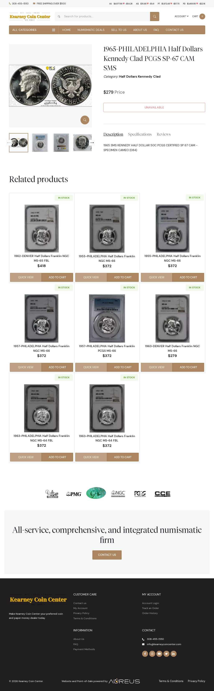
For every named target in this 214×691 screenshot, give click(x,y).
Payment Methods (84, 648)
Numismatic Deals (91, 30)
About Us (140, 30)
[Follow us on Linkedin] (173, 653)
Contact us (79, 602)
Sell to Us (118, 30)
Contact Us (174, 30)
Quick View (25, 277)
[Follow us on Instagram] (152, 653)
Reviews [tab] (164, 134)
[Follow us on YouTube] (159, 653)
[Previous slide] (9, 143)
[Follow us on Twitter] (166, 653)
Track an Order (150, 607)
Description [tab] (113, 134)
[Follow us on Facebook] (145, 653)
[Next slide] (92, 143)
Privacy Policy (81, 612)
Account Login (150, 602)
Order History (150, 612)
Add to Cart (57, 277)
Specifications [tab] (140, 134)
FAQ (156, 30)
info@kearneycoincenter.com (164, 643)
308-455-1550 (20, 3)
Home (66, 30)
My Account (80, 607)
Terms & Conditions (85, 617)
